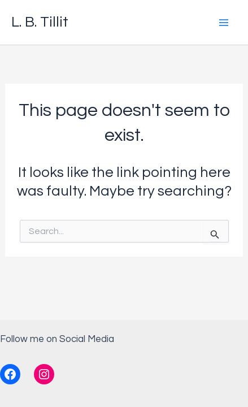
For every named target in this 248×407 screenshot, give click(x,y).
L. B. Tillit (39, 22)
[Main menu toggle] (224, 23)
